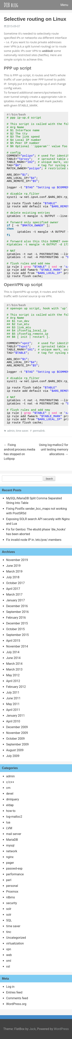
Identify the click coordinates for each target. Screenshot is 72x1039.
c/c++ (10, 782)
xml (8, 961)
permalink (39, 430)
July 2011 (12, 692)
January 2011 (15, 715)
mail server (13, 834)
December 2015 (17, 623)
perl (8, 880)
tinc (8, 932)
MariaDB (12, 839)
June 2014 (13, 658)
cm (8, 788)
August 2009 (14, 750)
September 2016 (17, 612)
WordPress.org (16, 1004)
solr (8, 909)
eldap (10, 805)
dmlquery (12, 799)
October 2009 (15, 738)
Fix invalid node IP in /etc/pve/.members (33, 540)
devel (9, 793)
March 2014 (14, 664)
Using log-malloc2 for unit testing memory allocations (53, 449)
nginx (9, 857)
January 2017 (15, 600)
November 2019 (17, 560)
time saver (22, 430)
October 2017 (15, 583)
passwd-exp (14, 868)
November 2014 (17, 646)
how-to (11, 811)
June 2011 (13, 698)
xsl (8, 966)
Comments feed (17, 998)
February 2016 (16, 617)
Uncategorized (16, 937)
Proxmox (12, 891)
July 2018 (12, 577)
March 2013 (14, 669)
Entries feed (14, 992)
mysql (10, 845)
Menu (64, 5)
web (9, 955)
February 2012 (16, 687)
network (11, 851)
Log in (10, 986)
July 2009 (12, 756)
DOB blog (11, 4)
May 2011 (13, 704)
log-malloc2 (14, 816)
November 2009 (17, 733)
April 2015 (13, 640)
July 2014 (12, 652)
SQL (9, 920)
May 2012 (13, 675)
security (11, 903)
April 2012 (13, 681)
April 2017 (13, 589)
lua (8, 822)
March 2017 (14, 594)
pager (10, 863)
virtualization (15, 943)
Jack (32, 1029)
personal (12, 886)
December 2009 (17, 727)
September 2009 (17, 744)
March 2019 (14, 571)
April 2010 (13, 721)
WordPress (61, 1029)
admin (11, 430)
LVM (9, 828)
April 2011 (13, 710)
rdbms (10, 897)
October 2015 (15, 629)
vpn (8, 949)
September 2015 (17, 635)
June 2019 (13, 566)
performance (15, 874)
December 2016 (17, 606)
